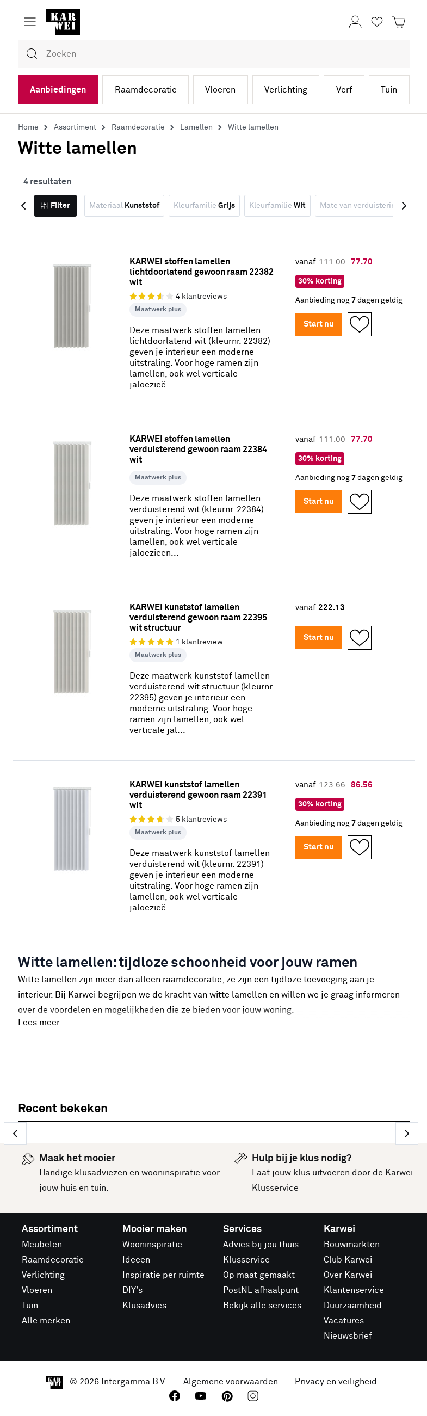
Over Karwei (348, 1275)
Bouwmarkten (352, 1244)
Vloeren (220, 89)
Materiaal (124, 206)
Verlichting (285, 89)
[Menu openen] (30, 22)
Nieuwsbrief (348, 1336)
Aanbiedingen (58, 89)
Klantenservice (354, 1290)
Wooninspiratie (152, 1244)
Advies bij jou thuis (261, 1244)
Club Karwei (348, 1259)
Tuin (389, 89)
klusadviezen (101, 1172)
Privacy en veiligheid (336, 1381)
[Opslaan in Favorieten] (360, 324)
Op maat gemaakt (259, 1275)
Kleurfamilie (204, 206)
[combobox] (214, 54)
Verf (344, 89)
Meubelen (42, 1244)
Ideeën (136, 1259)
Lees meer (39, 1022)
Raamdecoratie (146, 89)
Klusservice (246, 1259)
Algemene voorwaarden (230, 1381)
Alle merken (46, 1320)
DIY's (132, 1290)
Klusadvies (144, 1305)
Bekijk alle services (262, 1305)
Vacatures (344, 1320)
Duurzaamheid (353, 1305)
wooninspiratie (170, 1172)
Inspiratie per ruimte (163, 1275)
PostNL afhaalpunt (261, 1290)
